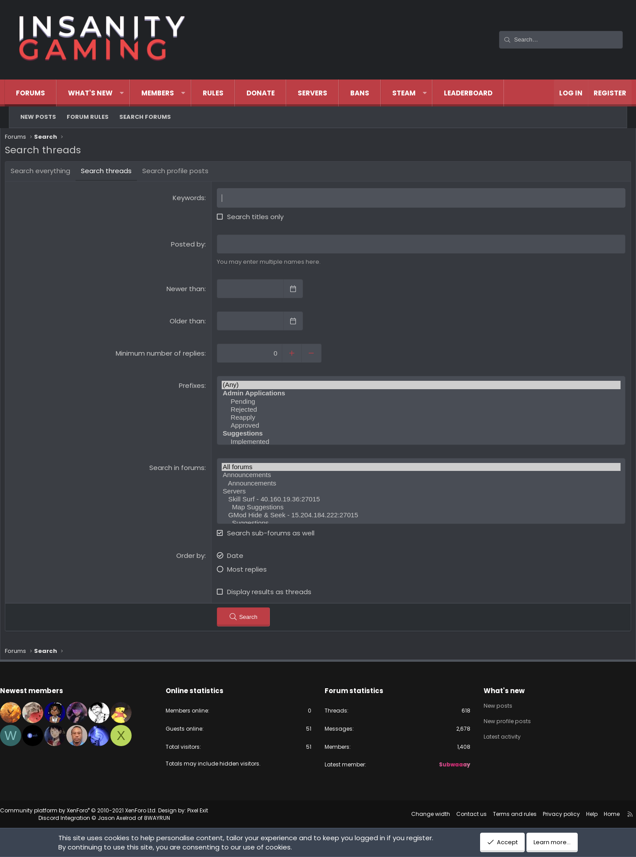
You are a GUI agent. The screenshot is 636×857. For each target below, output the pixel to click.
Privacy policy (545, 814)
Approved (418, 427)
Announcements (418, 477)
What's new (99, 93)
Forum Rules (88, 117)
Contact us (456, 814)
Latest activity (495, 735)
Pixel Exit (213, 810)
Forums (39, 93)
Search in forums (180, 469)
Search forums (145, 117)
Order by (194, 556)
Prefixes (195, 387)
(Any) (418, 387)
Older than (191, 323)
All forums (418, 469)
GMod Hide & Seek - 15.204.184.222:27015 (418, 516)
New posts (38, 117)
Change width (415, 814)
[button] (130, 93)
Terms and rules (499, 814)
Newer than (189, 291)
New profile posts (501, 719)
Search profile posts (186, 173)
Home (596, 814)
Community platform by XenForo (93, 810)
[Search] (561, 40)
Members (166, 93)
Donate (269, 93)
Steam (412, 93)
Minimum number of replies (164, 355)
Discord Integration (80, 818)
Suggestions (418, 524)
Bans (368, 93)
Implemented (418, 443)
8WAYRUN (172, 818)
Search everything (51, 173)
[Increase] (297, 355)
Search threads (117, 173)
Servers (321, 93)
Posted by (191, 245)
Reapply (418, 419)
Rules (222, 93)
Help (576, 814)
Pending (418, 403)
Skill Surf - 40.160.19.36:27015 (418, 500)
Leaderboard (477, 93)
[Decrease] (317, 355)
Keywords (192, 200)
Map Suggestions (418, 508)
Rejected (418, 411)
